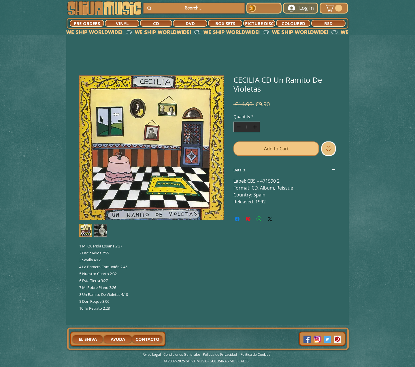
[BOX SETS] (225, 23)
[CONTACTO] (147, 339)
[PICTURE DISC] (259, 23)
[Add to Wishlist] (328, 148)
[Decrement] (238, 127)
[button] (333, 8)
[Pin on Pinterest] (248, 218)
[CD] (156, 23)
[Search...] (193, 8)
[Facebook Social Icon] (307, 339)
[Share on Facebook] (237, 218)
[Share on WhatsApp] (259, 218)
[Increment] (255, 127)
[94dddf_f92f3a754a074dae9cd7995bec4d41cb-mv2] (317, 339)
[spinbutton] (247, 127)
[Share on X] (270, 218)
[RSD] (328, 23)
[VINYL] (122, 23)
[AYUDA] (118, 339)
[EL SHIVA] (88, 339)
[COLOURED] (293, 23)
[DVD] (190, 23)
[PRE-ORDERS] (87, 23)
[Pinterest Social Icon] (337, 339)
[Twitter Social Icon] (327, 339)
